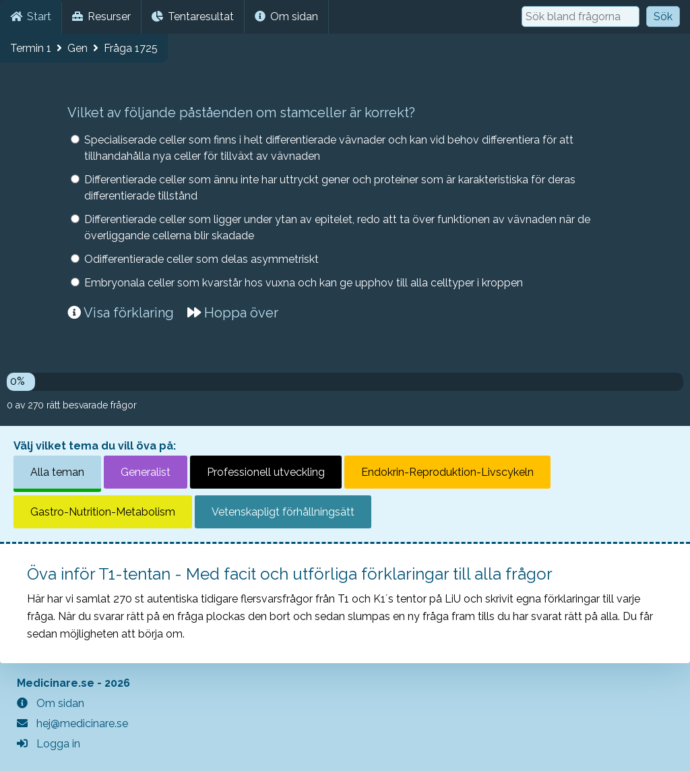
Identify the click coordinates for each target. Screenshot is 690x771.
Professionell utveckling (266, 472)
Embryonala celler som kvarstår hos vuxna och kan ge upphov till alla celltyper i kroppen (303, 282)
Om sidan (286, 16)
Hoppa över (232, 313)
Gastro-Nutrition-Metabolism (102, 511)
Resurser (101, 16)
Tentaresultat (193, 16)
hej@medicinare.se (72, 723)
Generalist (145, 472)
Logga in (48, 743)
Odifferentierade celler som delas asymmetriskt (201, 259)
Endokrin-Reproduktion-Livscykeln (447, 472)
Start (30, 16)
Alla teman (57, 472)
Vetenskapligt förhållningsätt (283, 511)
